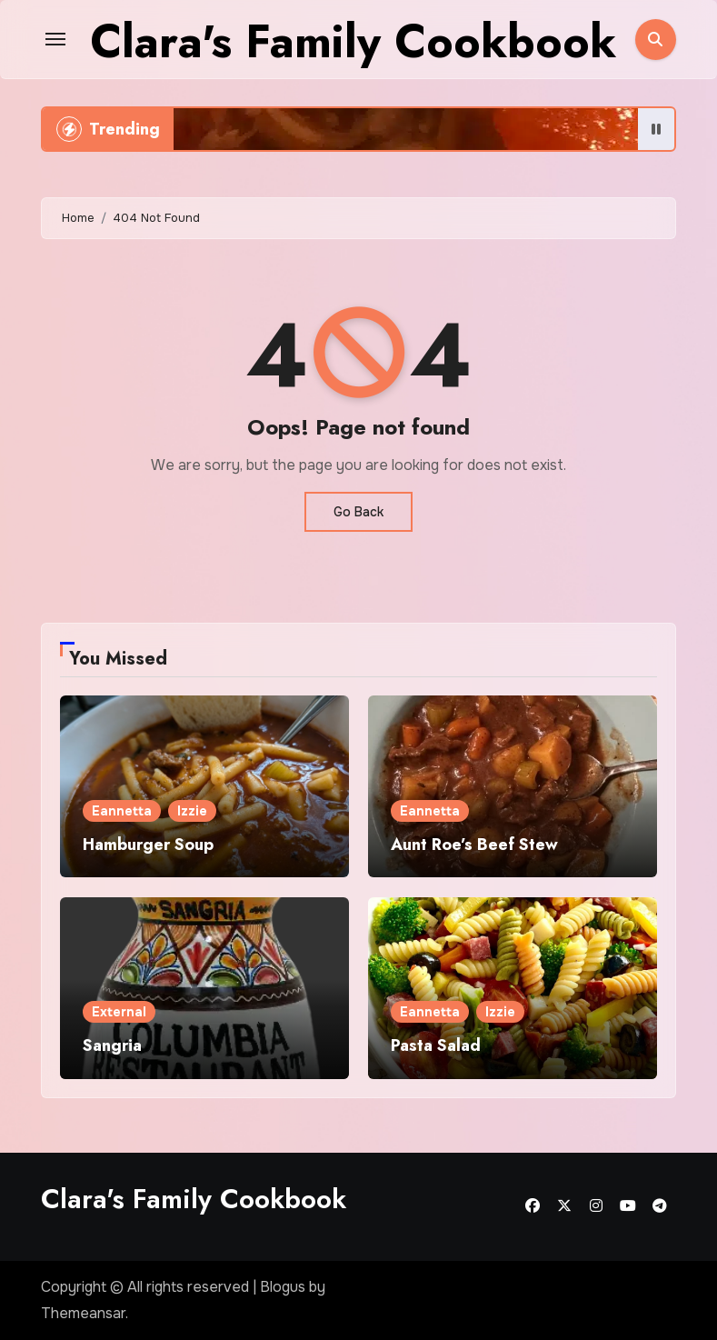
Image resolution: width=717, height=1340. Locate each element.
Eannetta (122, 811)
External (119, 1012)
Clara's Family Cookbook (353, 41)
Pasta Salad (436, 1045)
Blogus (282, 1286)
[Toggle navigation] (55, 39)
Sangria (112, 1045)
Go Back (358, 512)
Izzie (192, 811)
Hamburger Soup (148, 844)
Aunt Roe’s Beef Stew (474, 844)
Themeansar (83, 1313)
